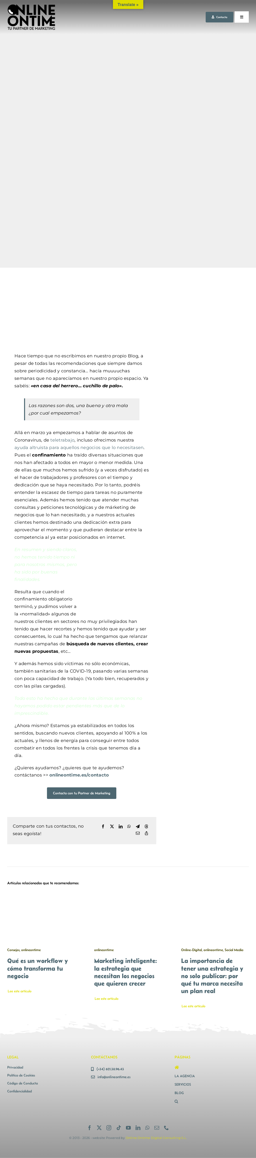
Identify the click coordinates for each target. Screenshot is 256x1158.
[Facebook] (103, 826)
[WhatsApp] (129, 826)
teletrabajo (62, 440)
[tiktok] (118, 1127)
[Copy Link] (146, 833)
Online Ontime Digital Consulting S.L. (156, 1138)
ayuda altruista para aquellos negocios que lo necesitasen (79, 447)
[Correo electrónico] (137, 833)
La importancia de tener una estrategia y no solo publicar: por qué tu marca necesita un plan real (212, 975)
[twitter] (99, 1127)
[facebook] (89, 1127)
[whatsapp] (147, 1127)
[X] (112, 826)
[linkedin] (138, 1127)
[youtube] (128, 1127)
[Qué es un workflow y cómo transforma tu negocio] (41, 896)
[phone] (166, 1127)
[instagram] (108, 1127)
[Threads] (146, 826)
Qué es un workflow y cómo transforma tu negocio (37, 968)
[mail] (156, 1127)
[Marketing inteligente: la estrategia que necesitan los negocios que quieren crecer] (128, 896)
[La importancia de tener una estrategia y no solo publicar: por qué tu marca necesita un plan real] (215, 896)
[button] (212, 1101)
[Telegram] (137, 826)
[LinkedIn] (120, 826)
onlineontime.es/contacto (79, 775)
